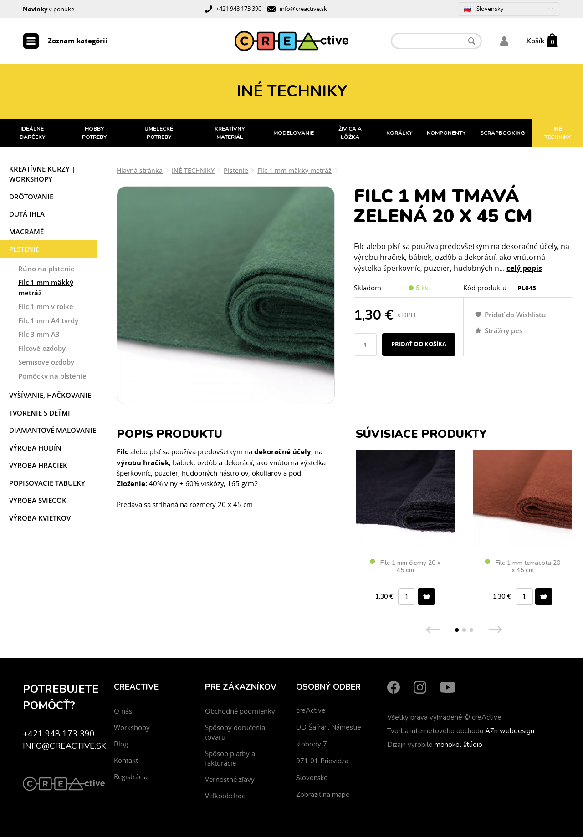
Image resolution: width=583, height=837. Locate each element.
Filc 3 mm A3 (39, 334)
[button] (457, 630)
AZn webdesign (509, 731)
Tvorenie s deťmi (39, 412)
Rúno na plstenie (46, 268)
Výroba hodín (35, 447)
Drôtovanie (31, 196)
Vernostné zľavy (230, 779)
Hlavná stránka (140, 170)
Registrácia (131, 776)
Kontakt (126, 760)
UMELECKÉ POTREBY (158, 133)
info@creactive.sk (303, 9)
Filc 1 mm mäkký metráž (45, 287)
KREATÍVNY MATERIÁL (230, 133)
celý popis (524, 268)
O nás (123, 710)
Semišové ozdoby (46, 361)
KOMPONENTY (446, 133)
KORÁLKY (399, 133)
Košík (535, 41)
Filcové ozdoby (42, 348)
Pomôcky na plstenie (52, 375)
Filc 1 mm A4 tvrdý (48, 320)
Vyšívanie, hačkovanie (50, 395)
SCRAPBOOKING (502, 133)
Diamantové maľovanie (52, 430)
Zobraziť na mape (323, 794)
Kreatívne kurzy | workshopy (42, 174)
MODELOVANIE (293, 133)
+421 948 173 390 (238, 9)
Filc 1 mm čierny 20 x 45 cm (405, 566)
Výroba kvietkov (40, 517)
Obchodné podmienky (240, 710)
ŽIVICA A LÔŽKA (350, 133)
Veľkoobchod (225, 795)
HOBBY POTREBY (94, 133)
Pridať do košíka (418, 344)
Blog (121, 743)
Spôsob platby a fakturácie (230, 758)
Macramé (26, 231)
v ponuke (48, 9)
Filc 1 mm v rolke (45, 306)
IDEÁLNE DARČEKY (32, 133)
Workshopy (132, 727)
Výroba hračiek (38, 465)
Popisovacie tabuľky (47, 482)
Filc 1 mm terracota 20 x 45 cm (522, 566)
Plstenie (24, 249)
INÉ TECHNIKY (557, 133)
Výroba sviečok (37, 500)
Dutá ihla (27, 213)
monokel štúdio (458, 744)
